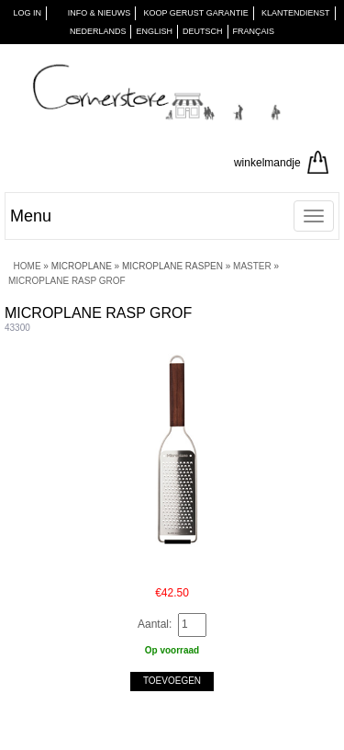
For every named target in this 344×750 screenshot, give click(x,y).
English (154, 31)
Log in (27, 12)
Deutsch (203, 31)
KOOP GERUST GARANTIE (196, 12)
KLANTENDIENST (295, 12)
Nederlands (98, 31)
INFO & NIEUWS (99, 12)
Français (254, 31)
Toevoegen (172, 681)
